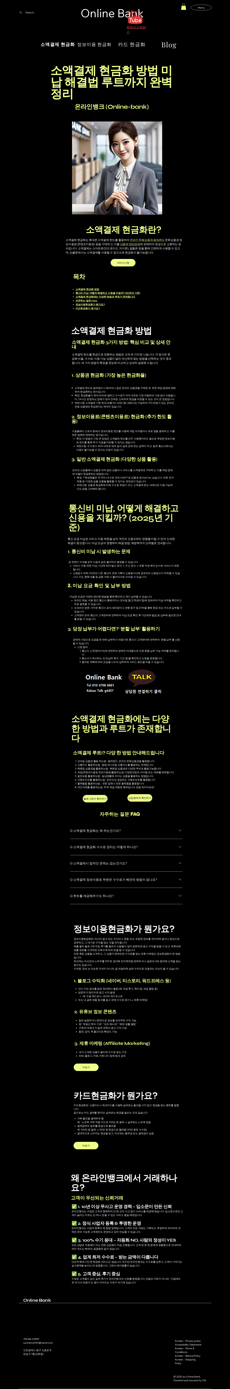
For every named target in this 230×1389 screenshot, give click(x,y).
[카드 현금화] (131, 44)
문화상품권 (146, 240)
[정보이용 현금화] (94, 44)
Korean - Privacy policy (188, 1340)
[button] (183, 7)
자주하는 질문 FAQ (86, 300)
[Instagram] (30, 1367)
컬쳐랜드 (158, 240)
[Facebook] (25, 1367)
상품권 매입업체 (130, 244)
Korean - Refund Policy (187, 1355)
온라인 (134, 240)
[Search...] (30, 12)
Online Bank (37, 1300)
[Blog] (169, 44)
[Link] (36, 1367)
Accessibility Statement (188, 1344)
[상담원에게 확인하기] (139, 798)
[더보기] (86, 1067)
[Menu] (201, 8)
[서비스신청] (123, 262)
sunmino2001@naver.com (38, 1342)
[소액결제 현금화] (57, 44)
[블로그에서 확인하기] (95, 798)
